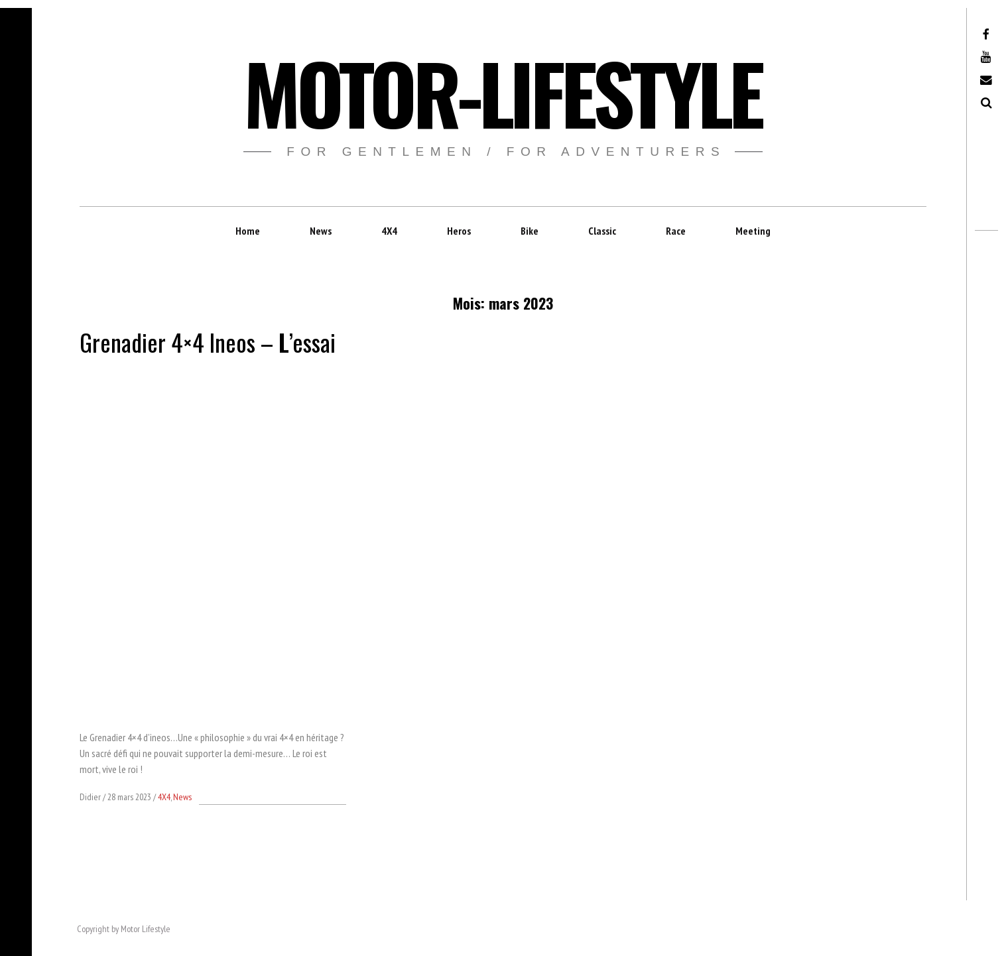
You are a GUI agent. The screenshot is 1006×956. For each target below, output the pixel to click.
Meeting (753, 230)
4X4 (389, 230)
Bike (529, 230)
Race (676, 230)
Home (247, 230)
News (321, 230)
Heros (459, 230)
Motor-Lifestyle (502, 91)
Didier (91, 797)
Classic (602, 230)
